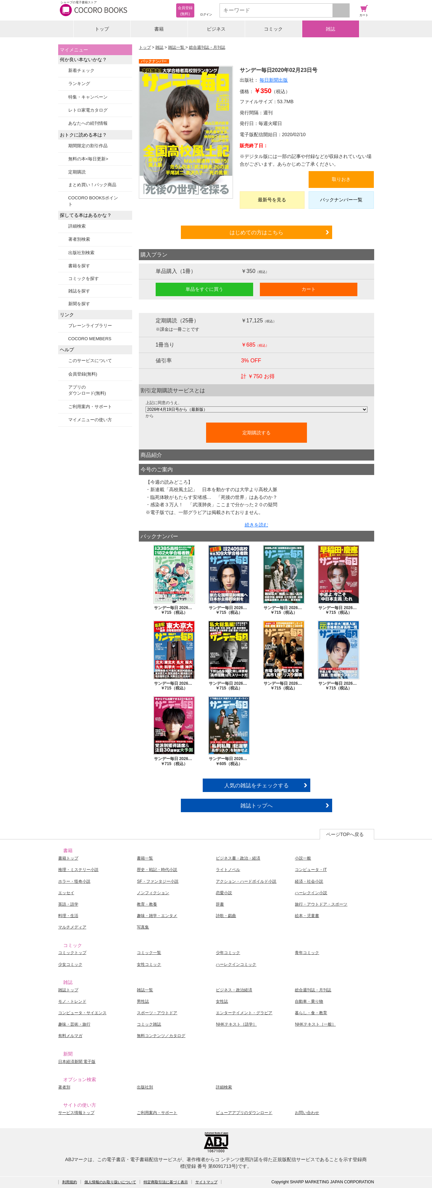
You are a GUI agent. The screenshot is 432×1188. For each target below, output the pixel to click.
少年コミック (228, 952)
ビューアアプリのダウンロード (244, 1112)
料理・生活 (68, 915)
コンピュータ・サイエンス (82, 1013)
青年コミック (307, 952)
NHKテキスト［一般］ (315, 1024)
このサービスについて (90, 360)
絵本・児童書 (307, 915)
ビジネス (216, 29)
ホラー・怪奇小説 (74, 881)
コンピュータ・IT (311, 869)
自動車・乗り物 (309, 1001)
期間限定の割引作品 (88, 145)
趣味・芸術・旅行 (74, 1024)
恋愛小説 (224, 892)
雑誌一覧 (176, 47)
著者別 (64, 1087)
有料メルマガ (70, 1035)
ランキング (79, 83)
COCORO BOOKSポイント (93, 200)
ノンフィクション (153, 892)
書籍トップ (68, 858)
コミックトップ (72, 952)
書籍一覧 (145, 858)
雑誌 (330, 29)
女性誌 (222, 1001)
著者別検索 (79, 239)
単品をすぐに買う (204, 289)
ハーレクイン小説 (311, 892)
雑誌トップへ (256, 805)
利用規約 (69, 1182)
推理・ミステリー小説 (78, 869)
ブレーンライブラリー (90, 325)
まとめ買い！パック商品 (92, 184)
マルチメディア (72, 927)
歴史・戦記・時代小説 (157, 869)
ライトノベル (228, 869)
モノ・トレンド (72, 1001)
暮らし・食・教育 (311, 1013)
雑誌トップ (68, 990)
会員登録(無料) (82, 374)
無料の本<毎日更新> (88, 158)
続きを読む (256, 524)
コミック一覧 (149, 952)
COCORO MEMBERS (90, 338)
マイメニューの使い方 (90, 419)
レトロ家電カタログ (88, 110)
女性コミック (149, 964)
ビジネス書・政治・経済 (238, 858)
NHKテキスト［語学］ (236, 1024)
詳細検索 (77, 226)
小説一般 (303, 858)
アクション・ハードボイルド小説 (246, 881)
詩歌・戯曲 (226, 915)
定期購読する (256, 432)
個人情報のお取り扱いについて (110, 1182)
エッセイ (66, 892)
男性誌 (143, 1001)
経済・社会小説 (309, 881)
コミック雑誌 (149, 1024)
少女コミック (70, 964)
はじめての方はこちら (256, 232)
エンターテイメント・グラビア (244, 1013)
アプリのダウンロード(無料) (87, 390)
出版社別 (145, 1087)
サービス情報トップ (76, 1112)
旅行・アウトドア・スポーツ (321, 904)
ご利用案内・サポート (90, 406)
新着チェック (81, 70)
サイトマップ (206, 1182)
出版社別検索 (81, 252)
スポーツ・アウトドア (157, 1013)
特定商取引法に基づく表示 (166, 1182)
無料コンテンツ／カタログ (161, 1035)
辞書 (220, 904)
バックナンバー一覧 (341, 199)
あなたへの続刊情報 (88, 123)
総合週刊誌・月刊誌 (207, 47)
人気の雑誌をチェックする (256, 785)
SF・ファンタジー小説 (157, 881)
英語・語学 (68, 904)
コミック (273, 29)
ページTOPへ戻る (345, 834)
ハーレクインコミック (236, 964)
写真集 (143, 927)
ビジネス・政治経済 (234, 990)
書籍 (159, 29)
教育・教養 (147, 904)
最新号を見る (272, 199)
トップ (102, 29)
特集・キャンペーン (88, 97)
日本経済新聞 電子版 (76, 1061)
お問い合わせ (307, 1112)
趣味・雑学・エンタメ (157, 915)
